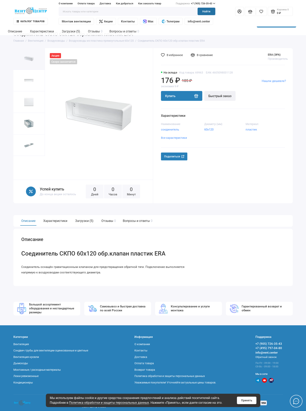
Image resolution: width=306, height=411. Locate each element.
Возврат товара (144, 369)
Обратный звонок (266, 357)
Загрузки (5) (84, 221)
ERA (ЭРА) (274, 54)
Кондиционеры (23, 382)
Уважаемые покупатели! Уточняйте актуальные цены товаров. (175, 382)
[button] (21, 168)
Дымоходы (20, 363)
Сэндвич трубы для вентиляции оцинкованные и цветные (50, 350)
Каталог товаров (31, 21)
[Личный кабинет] (239, 11)
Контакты (128, 21)
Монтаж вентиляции (76, 21)
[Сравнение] (250, 11)
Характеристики (55, 221)
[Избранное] (261, 11)
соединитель (170, 129)
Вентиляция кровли (26, 357)
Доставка (105, 3)
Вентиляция (21, 344)
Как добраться (124, 3)
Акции (106, 21)
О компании (66, 3)
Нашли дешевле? (274, 81)
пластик (251, 129)
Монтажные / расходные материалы (37, 369)
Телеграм (170, 21)
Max (148, 21)
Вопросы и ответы (137, 221)
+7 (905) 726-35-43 (195, 3)
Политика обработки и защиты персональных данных (109, 403)
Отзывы (108, 221)
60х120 (209, 129)
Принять (246, 400)
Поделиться (174, 156)
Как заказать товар (149, 3)
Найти (206, 11)
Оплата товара (86, 3)
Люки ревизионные (26, 376)
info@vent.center (199, 21)
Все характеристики (174, 137)
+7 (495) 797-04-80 (268, 348)
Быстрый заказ (219, 96)
